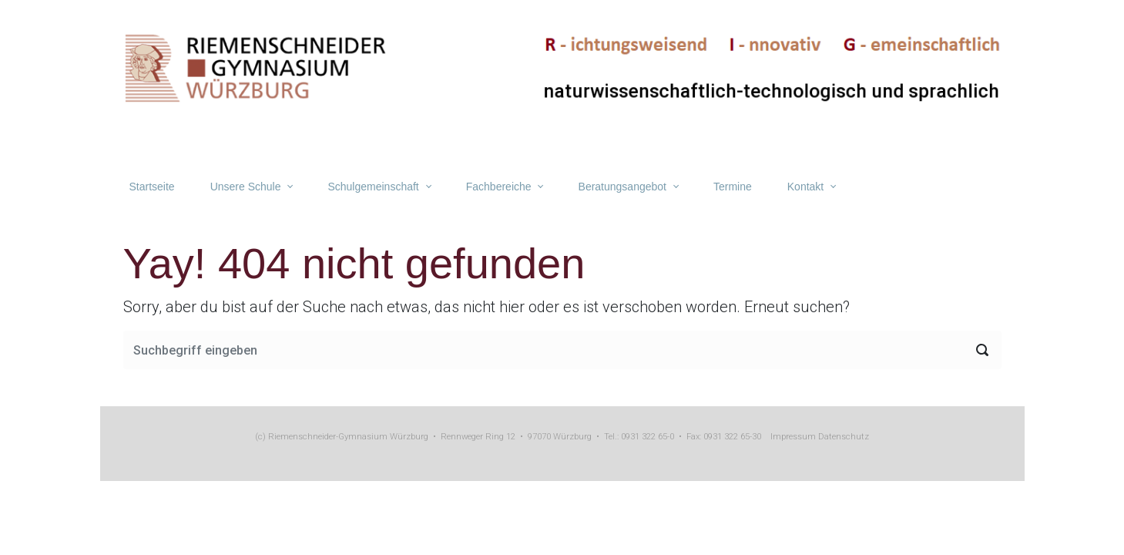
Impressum (793, 437)
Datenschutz (842, 437)
